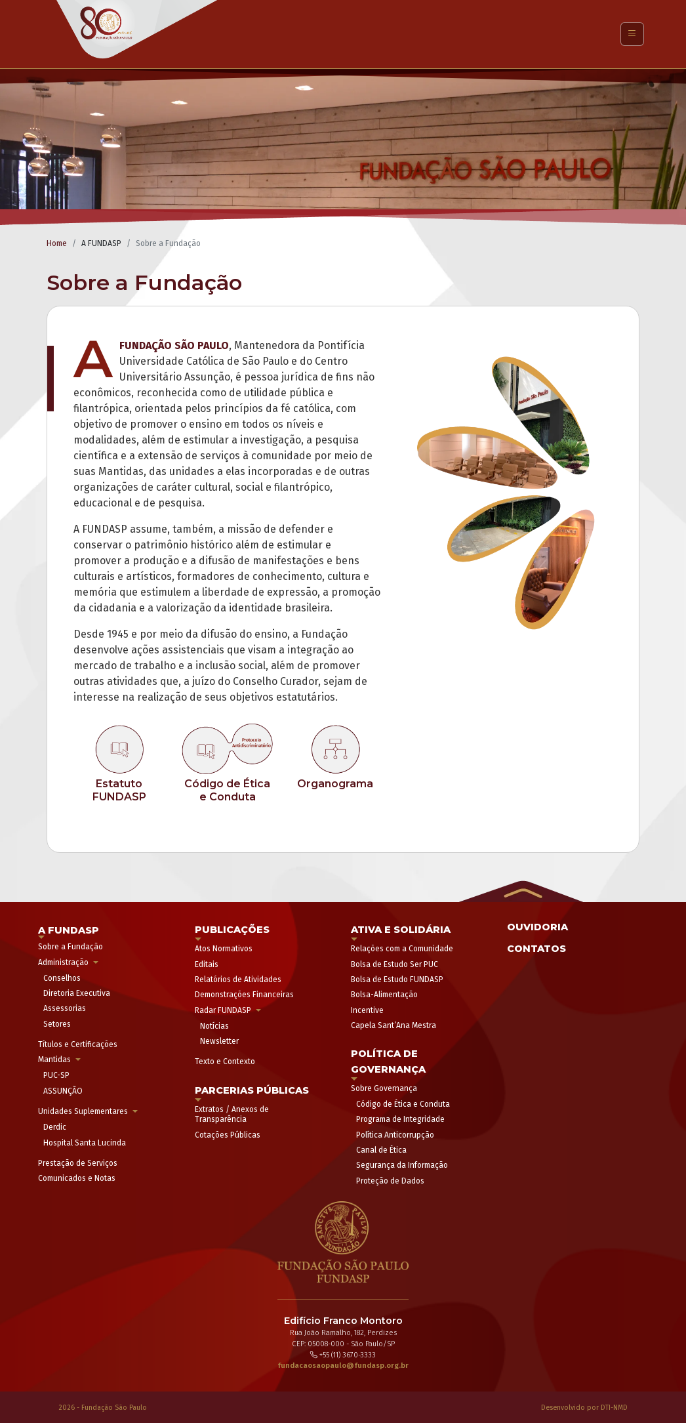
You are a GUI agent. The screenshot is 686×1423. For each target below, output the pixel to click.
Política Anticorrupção (395, 1135)
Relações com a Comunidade (402, 948)
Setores (57, 1024)
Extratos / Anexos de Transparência (232, 1114)
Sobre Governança (384, 1088)
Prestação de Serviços (77, 1163)
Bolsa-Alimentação (384, 994)
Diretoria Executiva (76, 993)
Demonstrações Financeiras (244, 994)
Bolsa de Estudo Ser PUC (394, 964)
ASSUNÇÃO (63, 1091)
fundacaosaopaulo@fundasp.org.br (343, 1365)
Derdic (54, 1127)
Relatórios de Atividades (238, 979)
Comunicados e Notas (76, 1178)
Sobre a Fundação (70, 946)
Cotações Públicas (227, 1135)
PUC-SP (56, 1075)
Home (57, 243)
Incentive (367, 1010)
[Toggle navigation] (632, 34)
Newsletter (219, 1041)
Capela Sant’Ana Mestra (393, 1025)
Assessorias (64, 1008)
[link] (119, 762)
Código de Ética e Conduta (403, 1104)
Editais (206, 964)
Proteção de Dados (390, 1181)
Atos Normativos (223, 948)
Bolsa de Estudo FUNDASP (397, 979)
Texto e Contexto (225, 1061)
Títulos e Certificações (77, 1044)
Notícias (214, 1026)
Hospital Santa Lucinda (84, 1142)
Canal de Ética (381, 1150)
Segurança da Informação (402, 1165)
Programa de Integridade (400, 1119)
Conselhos (62, 978)
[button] (521, 890)
